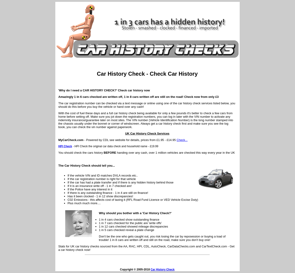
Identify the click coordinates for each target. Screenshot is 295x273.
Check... (182, 140)
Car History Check (162, 269)
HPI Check (65, 146)
